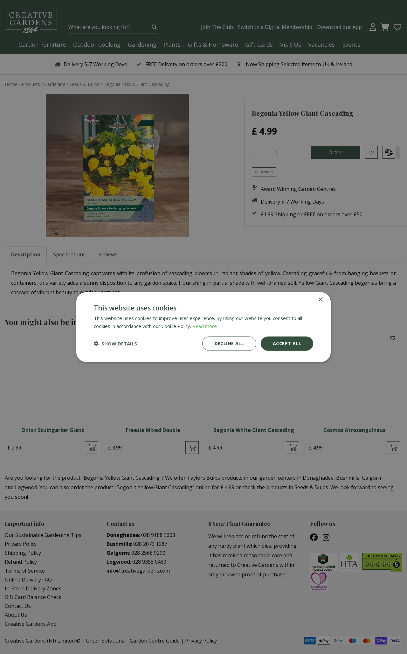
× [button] (320, 299)
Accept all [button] (287, 343)
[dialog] (203, 327)
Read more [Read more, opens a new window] (204, 326)
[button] (115, 343)
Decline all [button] (229, 343)
